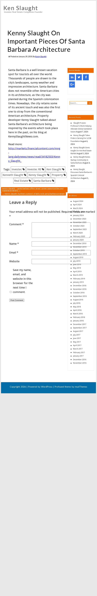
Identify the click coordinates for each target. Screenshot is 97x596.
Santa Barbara (42, 180)
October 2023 (78, 226)
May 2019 (77, 268)
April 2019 (77, 271)
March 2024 (78, 208)
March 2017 (78, 349)
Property (57, 175)
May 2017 (77, 342)
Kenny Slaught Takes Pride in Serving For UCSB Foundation (81, 138)
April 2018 (77, 310)
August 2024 (78, 201)
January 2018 (78, 320)
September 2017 (80, 328)
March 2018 (78, 313)
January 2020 (78, 240)
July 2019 (76, 261)
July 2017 (76, 335)
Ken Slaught (20, 8)
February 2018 (79, 317)
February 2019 (79, 278)
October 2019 (78, 250)
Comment (16, 224)
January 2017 (78, 356)
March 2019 (78, 275)
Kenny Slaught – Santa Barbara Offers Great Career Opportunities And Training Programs (32, 189)
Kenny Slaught (40, 57)
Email (13, 252)
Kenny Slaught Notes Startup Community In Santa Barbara (80, 160)
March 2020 (78, 233)
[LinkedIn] (72, 77)
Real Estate (21, 180)
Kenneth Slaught (13, 175)
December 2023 (79, 219)
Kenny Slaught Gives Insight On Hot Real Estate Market (81, 150)
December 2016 (79, 359)
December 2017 (79, 324)
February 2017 (79, 352)
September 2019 (80, 254)
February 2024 (79, 211)
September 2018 (80, 296)
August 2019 (78, 257)
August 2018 (78, 299)
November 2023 (79, 222)
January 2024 (78, 215)
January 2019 (78, 282)
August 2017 (78, 331)
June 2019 (77, 264)
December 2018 (79, 285)
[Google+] (72, 84)
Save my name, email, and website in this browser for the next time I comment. (23, 281)
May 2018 (77, 306)
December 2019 (79, 243)
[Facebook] (86, 77)
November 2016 (79, 363)
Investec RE (34, 169)
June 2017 (77, 338)
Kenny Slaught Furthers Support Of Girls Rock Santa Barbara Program (33, 193)
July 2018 (76, 303)
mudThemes (81, 386)
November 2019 (79, 247)
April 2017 (77, 345)
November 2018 (79, 289)
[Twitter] (79, 77)
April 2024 (77, 204)
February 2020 (79, 236)
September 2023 (80, 229)
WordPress (46, 386)
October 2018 (78, 292)
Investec (17, 169)
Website (14, 261)
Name (14, 243)
